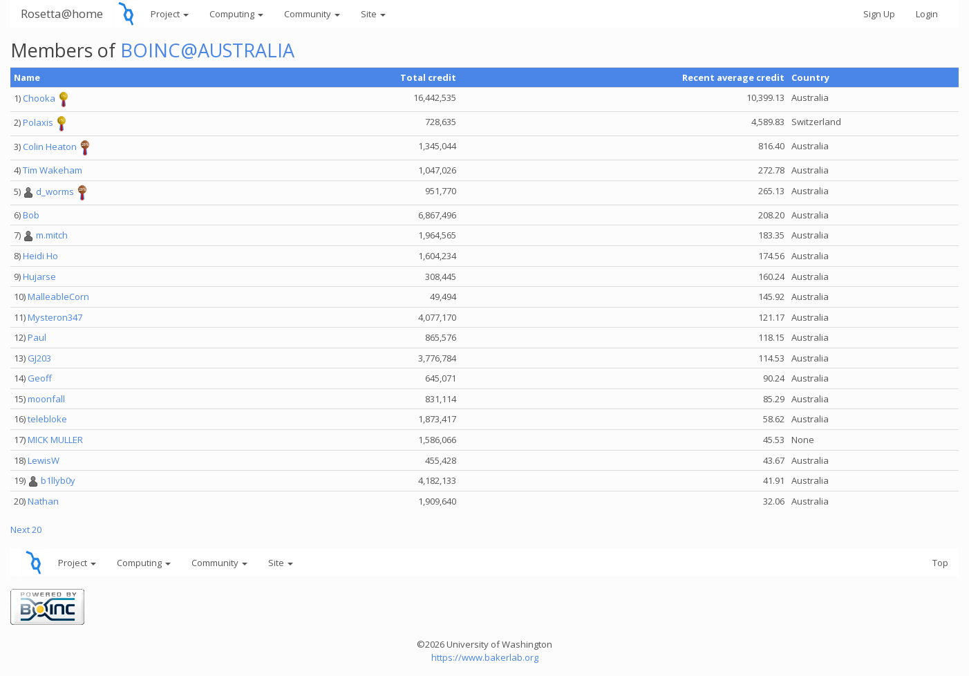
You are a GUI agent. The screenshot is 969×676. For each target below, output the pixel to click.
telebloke (47, 419)
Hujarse (39, 276)
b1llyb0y (58, 480)
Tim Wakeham (52, 170)
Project (170, 14)
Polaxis (38, 123)
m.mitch (52, 235)
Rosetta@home (62, 13)
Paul (37, 337)
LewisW (43, 460)
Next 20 (25, 529)
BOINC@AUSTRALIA (207, 50)
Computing (236, 14)
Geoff (40, 378)
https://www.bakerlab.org (484, 657)
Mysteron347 (55, 317)
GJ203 (39, 358)
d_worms (55, 191)
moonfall (46, 399)
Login (927, 14)
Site (373, 14)
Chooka (39, 99)
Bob (31, 215)
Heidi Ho (40, 256)
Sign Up (879, 14)
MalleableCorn (58, 296)
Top (940, 562)
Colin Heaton (50, 147)
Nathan (43, 501)
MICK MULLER (55, 439)
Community (312, 14)
